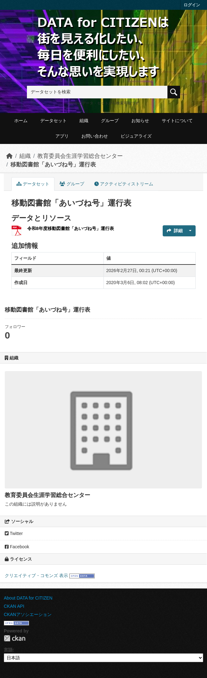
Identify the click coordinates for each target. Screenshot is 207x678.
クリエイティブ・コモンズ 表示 (36, 575)
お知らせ (140, 120)
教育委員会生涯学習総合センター (80, 156)
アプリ (62, 136)
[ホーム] (9, 156)
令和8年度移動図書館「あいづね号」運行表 (70, 228)
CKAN (14, 638)
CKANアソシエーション (28, 614)
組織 (83, 120)
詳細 (175, 230)
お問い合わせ (94, 136)
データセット (53, 120)
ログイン (192, 5)
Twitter (14, 533)
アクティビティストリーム (123, 183)
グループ (110, 120)
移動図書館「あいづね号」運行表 (53, 164)
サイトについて (177, 120)
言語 (8, 649)
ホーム (21, 120)
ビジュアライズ (136, 136)
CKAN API (14, 606)
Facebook (17, 546)
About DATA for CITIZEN (28, 597)
